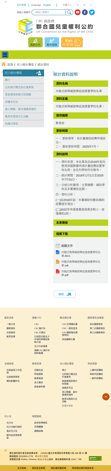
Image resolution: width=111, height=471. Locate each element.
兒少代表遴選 (40, 346)
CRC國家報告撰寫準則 (70, 333)
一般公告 (11, 324)
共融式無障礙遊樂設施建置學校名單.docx (80, 254)
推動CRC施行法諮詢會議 (42, 351)
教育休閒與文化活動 (16, 116)
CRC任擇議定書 (70, 324)
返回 (65, 294)
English (47, 5)
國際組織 (38, 431)
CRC (36, 324)
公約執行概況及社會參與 (19, 87)
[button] (106, 396)
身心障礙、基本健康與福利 (20, 109)
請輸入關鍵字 (24, 12)
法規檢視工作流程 (14, 371)
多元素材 (38, 382)
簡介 (7, 80)
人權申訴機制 (96, 370)
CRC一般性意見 (70, 328)
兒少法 (10, 423)
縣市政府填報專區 (14, 436)
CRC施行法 (40, 328)
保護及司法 (11, 101)
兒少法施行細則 (14, 427)
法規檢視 (11, 332)
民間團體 (38, 427)
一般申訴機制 (96, 378)
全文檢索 (21, 468)
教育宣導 (11, 336)
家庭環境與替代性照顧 (18, 94)
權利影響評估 (13, 381)
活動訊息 (38, 370)
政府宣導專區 (40, 423)
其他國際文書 (68, 339)
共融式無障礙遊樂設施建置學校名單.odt (80, 263)
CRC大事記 (40, 332)
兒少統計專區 (13, 73)
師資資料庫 (39, 387)
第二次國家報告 (97, 328)
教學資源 (38, 378)
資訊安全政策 (38, 468)
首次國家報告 (96, 324)
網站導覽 (21, 5)
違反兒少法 (12, 431)
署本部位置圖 (41, 456)
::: (5, 1)
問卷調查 (38, 374)
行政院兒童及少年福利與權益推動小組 (41, 339)
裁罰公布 (35, 44)
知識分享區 (11, 123)
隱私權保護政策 (58, 468)
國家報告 (11, 328)
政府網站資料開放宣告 (83, 468)
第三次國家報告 (97, 332)
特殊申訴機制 (96, 374)
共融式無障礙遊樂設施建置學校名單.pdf (80, 273)
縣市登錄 (52, 44)
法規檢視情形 (13, 377)
